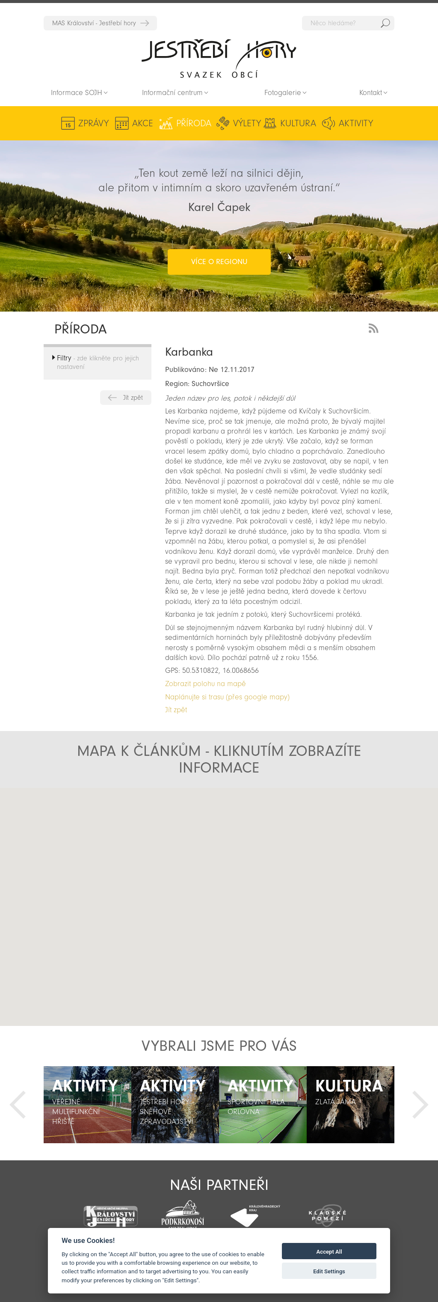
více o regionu (219, 261)
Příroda (193, 123)
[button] (254, 872)
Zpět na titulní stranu (219, 58)
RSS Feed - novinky (375, 327)
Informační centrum (172, 92)
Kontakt (370, 92)
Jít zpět (133, 397)
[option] (87, 1104)
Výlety (247, 123)
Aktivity (356, 123)
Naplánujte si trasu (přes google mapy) (227, 697)
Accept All (329, 1251)
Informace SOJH (76, 92)
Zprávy (93, 123)
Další (420, 1105)
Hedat (385, 23)
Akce (142, 123)
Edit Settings (329, 1271)
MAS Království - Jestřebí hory (94, 23)
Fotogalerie (282, 92)
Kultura (298, 123)
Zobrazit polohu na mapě (205, 683)
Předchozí (17, 1105)
